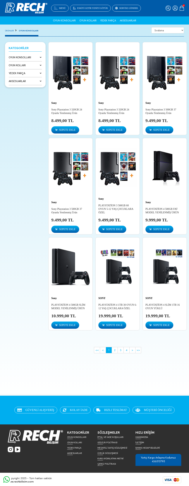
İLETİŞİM (139, 442)
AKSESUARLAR (74, 453)
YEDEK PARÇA (74, 447)
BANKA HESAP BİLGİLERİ (147, 447)
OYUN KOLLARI (74, 442)
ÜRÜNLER (9, 30)
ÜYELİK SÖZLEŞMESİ (107, 453)
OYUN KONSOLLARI (28, 30)
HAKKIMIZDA (141, 437)
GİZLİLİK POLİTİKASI (107, 442)
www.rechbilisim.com (21, 481)
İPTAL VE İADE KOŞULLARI (110, 437)
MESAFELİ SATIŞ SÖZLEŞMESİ (112, 447)
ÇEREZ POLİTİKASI (106, 463)
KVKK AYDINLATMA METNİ (110, 458)
